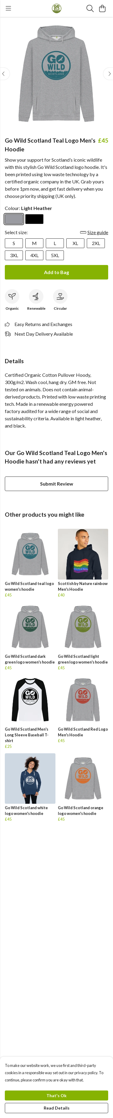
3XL (14, 255)
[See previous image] (5, 74)
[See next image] (108, 74)
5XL (55, 255)
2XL (96, 243)
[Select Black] (34, 219)
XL (75, 243)
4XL (34, 255)
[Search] (90, 8)
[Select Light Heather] (14, 219)
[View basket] (102, 8)
